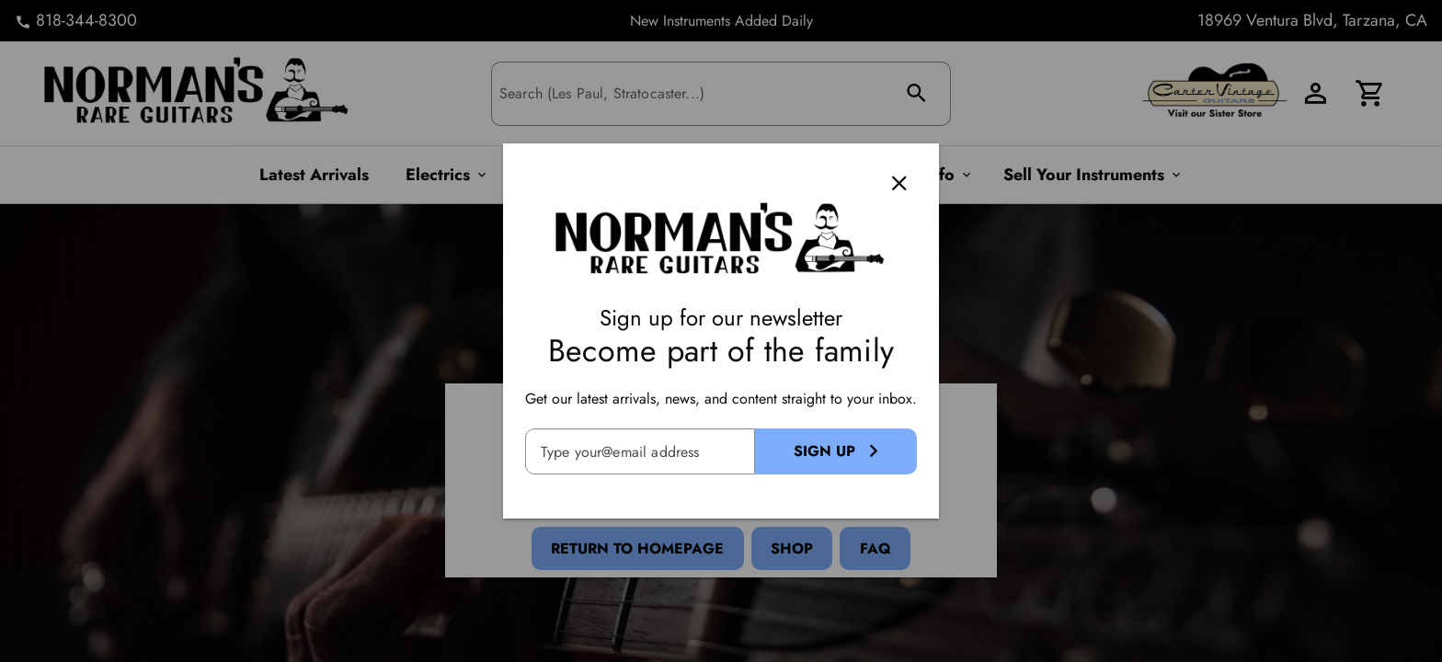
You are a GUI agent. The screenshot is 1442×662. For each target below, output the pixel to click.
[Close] (899, 183)
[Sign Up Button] (836, 451)
